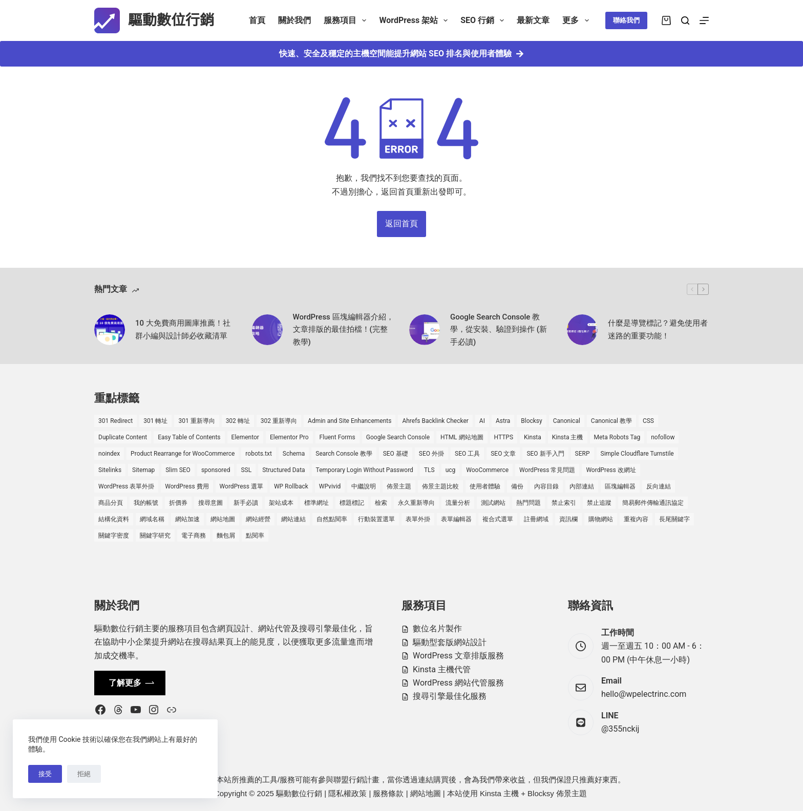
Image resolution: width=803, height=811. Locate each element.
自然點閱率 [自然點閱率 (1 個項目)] (331, 519)
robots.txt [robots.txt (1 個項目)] (258, 453)
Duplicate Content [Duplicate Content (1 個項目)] (122, 437)
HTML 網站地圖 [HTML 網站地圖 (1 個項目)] (461, 437)
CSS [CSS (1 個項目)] (648, 420)
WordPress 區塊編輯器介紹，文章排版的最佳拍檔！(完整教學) (343, 329)
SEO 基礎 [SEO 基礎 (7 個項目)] (395, 453)
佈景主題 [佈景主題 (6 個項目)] (399, 486)
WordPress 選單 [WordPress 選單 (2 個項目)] (241, 486)
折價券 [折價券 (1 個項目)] (178, 502)
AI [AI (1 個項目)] (482, 420)
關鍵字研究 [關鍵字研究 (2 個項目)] (155, 535)
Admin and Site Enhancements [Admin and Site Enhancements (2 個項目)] (349, 420)
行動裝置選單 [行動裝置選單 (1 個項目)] (376, 519)
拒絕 (84, 774)
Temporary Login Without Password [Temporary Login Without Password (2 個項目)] (364, 470)
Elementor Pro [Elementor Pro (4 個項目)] (289, 437)
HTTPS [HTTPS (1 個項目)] (504, 437)
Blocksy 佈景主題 (557, 793)
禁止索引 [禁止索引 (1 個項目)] (564, 502)
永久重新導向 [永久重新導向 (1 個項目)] (416, 502)
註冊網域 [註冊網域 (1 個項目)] (536, 519)
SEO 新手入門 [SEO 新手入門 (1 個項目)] (545, 453)
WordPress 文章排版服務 (458, 655)
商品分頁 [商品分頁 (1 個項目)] (110, 502)
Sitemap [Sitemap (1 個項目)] (143, 470)
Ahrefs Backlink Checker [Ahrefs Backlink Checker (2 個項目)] (435, 420)
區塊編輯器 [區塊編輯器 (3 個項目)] (620, 486)
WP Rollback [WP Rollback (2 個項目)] (291, 486)
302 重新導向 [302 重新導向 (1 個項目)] (279, 420)
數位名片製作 (437, 628)
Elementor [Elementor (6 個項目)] (245, 437)
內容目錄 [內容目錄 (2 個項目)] (546, 486)
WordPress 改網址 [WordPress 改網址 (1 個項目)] (611, 470)
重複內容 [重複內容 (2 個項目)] (636, 519)
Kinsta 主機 (499, 793)
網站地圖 (425, 793)
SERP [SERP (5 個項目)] (582, 453)
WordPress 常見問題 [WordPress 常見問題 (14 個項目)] (547, 470)
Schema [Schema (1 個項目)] (294, 453)
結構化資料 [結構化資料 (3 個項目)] (113, 519)
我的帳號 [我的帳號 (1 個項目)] (146, 502)
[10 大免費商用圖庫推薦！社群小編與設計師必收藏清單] (109, 329)
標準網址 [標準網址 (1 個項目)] (316, 502)
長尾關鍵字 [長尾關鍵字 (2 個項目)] (674, 519)
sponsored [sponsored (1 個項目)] (215, 470)
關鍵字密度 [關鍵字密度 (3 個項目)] (113, 535)
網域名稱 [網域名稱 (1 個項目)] (152, 519)
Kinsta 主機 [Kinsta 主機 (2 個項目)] (567, 437)
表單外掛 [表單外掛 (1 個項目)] (418, 519)
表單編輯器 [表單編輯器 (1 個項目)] (456, 519)
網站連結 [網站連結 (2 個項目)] (293, 519)
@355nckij (620, 729)
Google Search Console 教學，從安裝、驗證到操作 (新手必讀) (498, 329)
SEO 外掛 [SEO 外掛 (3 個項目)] (431, 453)
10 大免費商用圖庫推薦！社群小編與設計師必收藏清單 (182, 329)
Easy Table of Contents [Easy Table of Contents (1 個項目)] (189, 437)
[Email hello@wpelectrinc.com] (581, 687)
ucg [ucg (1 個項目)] (451, 470)
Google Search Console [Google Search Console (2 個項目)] (398, 437)
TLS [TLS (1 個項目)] (429, 470)
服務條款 (388, 793)
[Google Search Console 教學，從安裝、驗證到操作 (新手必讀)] (424, 329)
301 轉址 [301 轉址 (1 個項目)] (155, 420)
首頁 (257, 20)
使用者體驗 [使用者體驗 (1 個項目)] (485, 486)
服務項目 (347, 20)
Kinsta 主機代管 (442, 669)
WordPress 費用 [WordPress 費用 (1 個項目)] (186, 486)
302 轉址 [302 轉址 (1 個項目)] (238, 420)
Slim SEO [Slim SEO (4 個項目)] (178, 470)
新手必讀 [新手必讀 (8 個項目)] (246, 502)
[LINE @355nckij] (581, 722)
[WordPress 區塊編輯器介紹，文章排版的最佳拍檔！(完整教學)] (267, 329)
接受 (45, 774)
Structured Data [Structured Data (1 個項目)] (283, 470)
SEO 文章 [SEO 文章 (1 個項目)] (503, 453)
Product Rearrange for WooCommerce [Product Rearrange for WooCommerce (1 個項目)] (183, 453)
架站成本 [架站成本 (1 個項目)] (281, 502)
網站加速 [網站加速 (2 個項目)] (187, 519)
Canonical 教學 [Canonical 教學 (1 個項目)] (611, 420)
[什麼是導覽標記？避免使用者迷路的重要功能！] (582, 329)
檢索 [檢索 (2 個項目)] (381, 502)
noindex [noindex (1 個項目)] (109, 453)
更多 (577, 20)
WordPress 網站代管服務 (458, 683)
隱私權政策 (347, 793)
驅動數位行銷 (171, 20)
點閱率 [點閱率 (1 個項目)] (255, 535)
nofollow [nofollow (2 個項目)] (662, 437)
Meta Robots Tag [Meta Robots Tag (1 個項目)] (617, 437)
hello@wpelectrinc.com (643, 694)
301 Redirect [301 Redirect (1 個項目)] (115, 420)
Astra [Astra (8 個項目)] (503, 420)
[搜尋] (685, 20)
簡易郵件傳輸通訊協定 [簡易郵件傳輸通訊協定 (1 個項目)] (653, 502)
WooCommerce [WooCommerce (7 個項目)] (487, 470)
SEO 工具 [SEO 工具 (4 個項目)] (467, 453)
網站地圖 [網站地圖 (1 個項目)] (222, 519)
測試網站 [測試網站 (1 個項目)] (493, 502)
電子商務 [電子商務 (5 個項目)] (193, 535)
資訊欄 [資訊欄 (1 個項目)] (568, 519)
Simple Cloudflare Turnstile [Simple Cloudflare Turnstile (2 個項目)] (637, 453)
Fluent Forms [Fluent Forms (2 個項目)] (337, 437)
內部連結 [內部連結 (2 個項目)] (581, 486)
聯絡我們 (626, 20)
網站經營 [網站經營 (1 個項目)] (258, 519)
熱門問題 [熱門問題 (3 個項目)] (528, 502)
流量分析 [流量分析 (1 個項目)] (458, 502)
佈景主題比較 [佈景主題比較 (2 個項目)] (440, 486)
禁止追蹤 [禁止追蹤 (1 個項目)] (599, 502)
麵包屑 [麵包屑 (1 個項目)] (226, 535)
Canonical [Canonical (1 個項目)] (566, 420)
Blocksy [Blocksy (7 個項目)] (531, 420)
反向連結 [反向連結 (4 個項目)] (658, 486)
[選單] (704, 20)
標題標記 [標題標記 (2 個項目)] (352, 502)
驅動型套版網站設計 (450, 642)
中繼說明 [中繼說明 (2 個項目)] (363, 486)
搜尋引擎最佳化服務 (450, 696)
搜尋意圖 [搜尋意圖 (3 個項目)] (210, 502)
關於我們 (294, 20)
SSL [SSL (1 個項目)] (246, 470)
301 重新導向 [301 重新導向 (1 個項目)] (196, 420)
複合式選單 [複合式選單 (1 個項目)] (497, 519)
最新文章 (533, 20)
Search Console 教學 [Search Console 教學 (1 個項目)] (343, 453)
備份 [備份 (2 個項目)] (517, 486)
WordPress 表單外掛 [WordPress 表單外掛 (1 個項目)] (126, 486)
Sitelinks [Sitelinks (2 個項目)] (109, 470)
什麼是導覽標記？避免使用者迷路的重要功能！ (658, 329)
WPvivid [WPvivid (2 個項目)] (330, 486)
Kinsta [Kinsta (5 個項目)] (532, 437)
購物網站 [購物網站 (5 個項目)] (600, 519)
